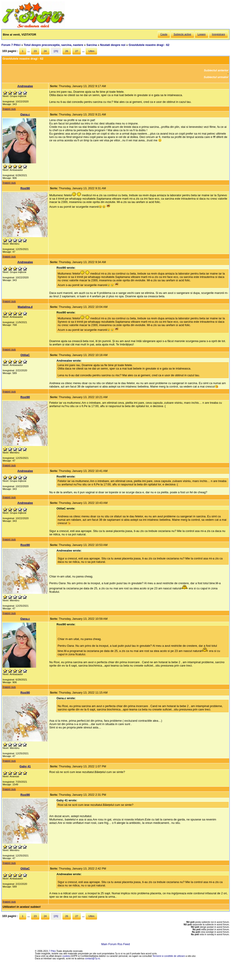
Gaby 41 (25, 766)
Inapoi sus (9, 108)
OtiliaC (25, 355)
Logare (202, 34)
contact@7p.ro (92, 958)
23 (35, 51)
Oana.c (25, 114)
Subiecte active (182, 34)
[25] (56, 51)
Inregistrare (218, 34)
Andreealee (25, 86)
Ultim (91, 51)
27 (76, 51)
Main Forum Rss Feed (115, 944)
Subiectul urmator (216, 77)
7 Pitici (52, 951)
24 (45, 51)
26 (66, 51)
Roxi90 (25, 188)
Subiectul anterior (216, 70)
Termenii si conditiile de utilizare (168, 956)
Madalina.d (25, 307)
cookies (66, 956)
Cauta (163, 34)
